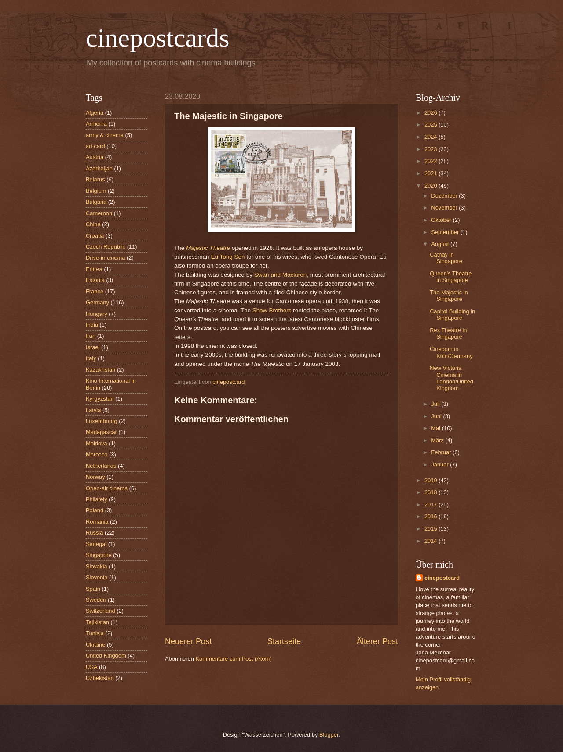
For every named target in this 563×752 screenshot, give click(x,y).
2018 (431, 492)
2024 (431, 137)
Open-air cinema (107, 488)
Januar (440, 464)
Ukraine (95, 644)
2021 (431, 173)
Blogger (329, 734)
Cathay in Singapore (446, 257)
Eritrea (94, 269)
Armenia (96, 123)
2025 (431, 124)
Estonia (95, 280)
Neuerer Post (188, 641)
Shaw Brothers (272, 310)
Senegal (96, 544)
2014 (431, 541)
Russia (94, 532)
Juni (437, 416)
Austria (94, 157)
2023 (431, 149)
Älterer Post (377, 641)
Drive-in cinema (105, 257)
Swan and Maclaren (280, 274)
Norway (95, 477)
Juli (436, 404)
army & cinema (105, 135)
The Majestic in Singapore (449, 295)
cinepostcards (158, 37)
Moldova (96, 443)
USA (91, 667)
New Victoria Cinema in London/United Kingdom (451, 378)
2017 (431, 504)
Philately (96, 499)
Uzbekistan (100, 678)
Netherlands (101, 466)
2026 (431, 112)
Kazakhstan (100, 369)
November (445, 207)
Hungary (96, 314)
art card (95, 146)
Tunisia (95, 633)
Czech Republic (105, 246)
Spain (93, 589)
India (92, 325)
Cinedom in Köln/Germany (451, 352)
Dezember (445, 195)
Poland (94, 510)
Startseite (284, 641)
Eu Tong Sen (228, 256)
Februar (442, 452)
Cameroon (99, 213)
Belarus (95, 179)
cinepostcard (442, 578)
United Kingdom (106, 655)
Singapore (99, 555)
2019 (431, 480)
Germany (97, 302)
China (93, 224)
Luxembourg (101, 421)
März (438, 440)
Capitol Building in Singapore (452, 314)
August (440, 244)
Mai (436, 428)
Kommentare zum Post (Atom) (233, 658)
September (446, 232)
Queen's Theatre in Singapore (451, 276)
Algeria (94, 112)
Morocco (96, 454)
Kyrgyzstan (100, 398)
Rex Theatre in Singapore (448, 333)
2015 (431, 528)
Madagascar (101, 432)
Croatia (95, 235)
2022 (431, 161)
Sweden (96, 600)
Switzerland (100, 610)
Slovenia (96, 577)
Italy (91, 358)
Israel (92, 347)
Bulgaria (96, 202)
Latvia (93, 410)
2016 (431, 516)
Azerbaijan (99, 168)
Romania (97, 521)
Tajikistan (97, 622)
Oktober (442, 220)
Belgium (96, 191)
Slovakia (96, 566)
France (94, 291)
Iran (90, 336)
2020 (431, 185)
